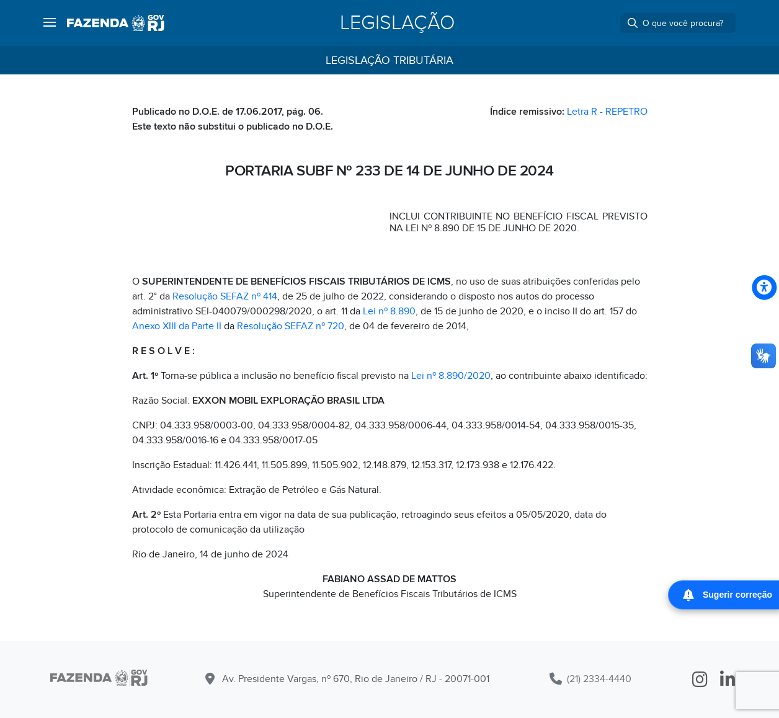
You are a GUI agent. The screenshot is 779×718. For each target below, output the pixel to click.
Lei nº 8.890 (389, 311)
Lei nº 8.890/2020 (451, 376)
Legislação (397, 23)
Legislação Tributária (389, 60)
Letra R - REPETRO (607, 111)
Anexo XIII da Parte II (176, 326)
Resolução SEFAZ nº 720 (290, 326)
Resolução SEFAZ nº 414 (224, 296)
